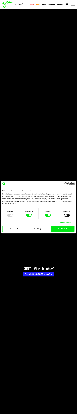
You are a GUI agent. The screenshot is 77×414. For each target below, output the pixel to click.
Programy (52, 4)
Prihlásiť (60, 4)
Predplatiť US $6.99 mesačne (38, 274)
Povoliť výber (38, 229)
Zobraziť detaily (65, 222)
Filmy (44, 4)
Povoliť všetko (63, 229)
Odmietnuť (14, 229)
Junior (38, 4)
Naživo (31, 4)
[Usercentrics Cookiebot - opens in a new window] (66, 183)
